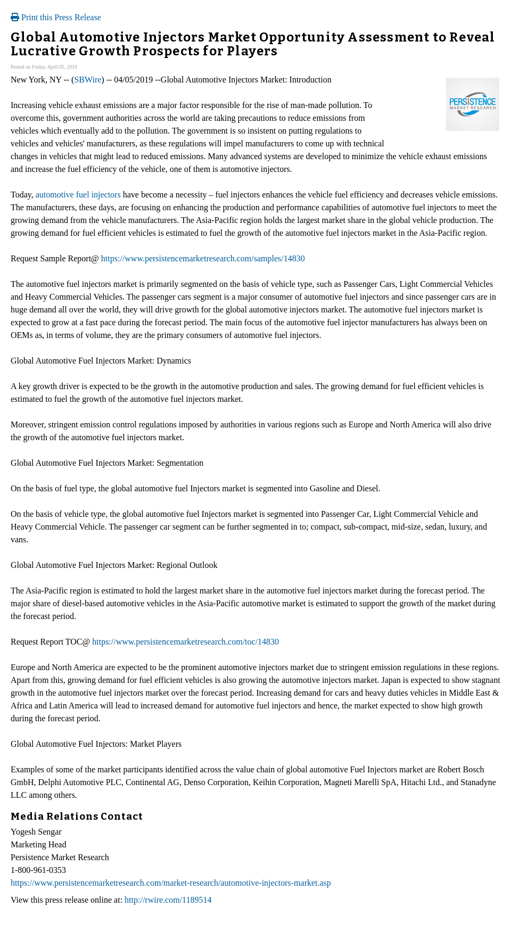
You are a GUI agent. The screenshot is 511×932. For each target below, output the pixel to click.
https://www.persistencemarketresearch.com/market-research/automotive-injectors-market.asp (171, 882)
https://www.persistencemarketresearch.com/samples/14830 (203, 258)
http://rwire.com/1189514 (168, 899)
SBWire (87, 79)
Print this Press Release (56, 17)
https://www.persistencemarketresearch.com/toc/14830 (185, 641)
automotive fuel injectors (78, 194)
